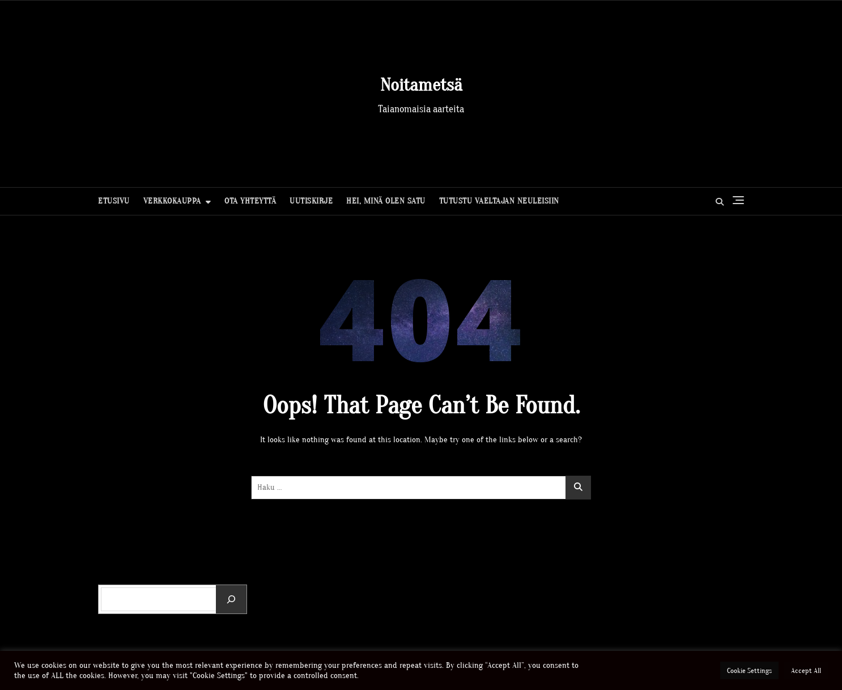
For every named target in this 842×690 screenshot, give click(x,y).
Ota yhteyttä (250, 201)
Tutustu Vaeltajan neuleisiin (499, 201)
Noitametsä (421, 84)
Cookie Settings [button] (749, 670)
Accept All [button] (806, 670)
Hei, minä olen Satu (386, 201)
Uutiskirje (311, 201)
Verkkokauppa (172, 201)
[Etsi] (231, 599)
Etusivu (114, 201)
